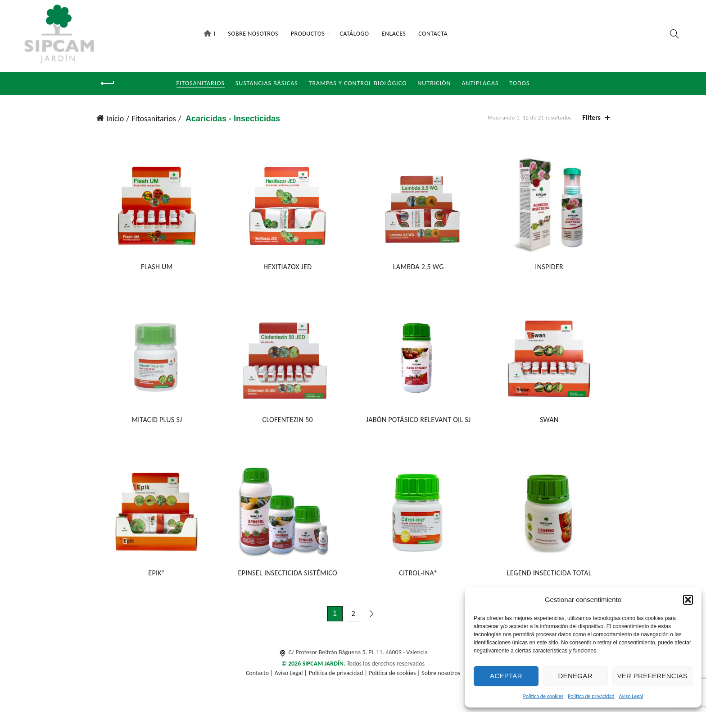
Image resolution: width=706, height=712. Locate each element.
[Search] (674, 34)
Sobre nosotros (440, 675)
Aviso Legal (631, 696)
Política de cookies (543, 696)
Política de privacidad (591, 696)
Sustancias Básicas (266, 83)
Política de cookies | (395, 675)
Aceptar (506, 676)
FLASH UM (156, 267)
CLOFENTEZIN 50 (287, 421)
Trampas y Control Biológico (358, 83)
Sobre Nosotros (253, 33)
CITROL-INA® (418, 575)
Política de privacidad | (339, 675)
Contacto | (260, 675)
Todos (519, 83)
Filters (592, 117)
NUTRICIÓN (434, 83)
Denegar (575, 676)
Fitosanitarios (200, 83)
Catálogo (354, 33)
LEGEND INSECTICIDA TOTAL (550, 575)
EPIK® (155, 575)
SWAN (550, 421)
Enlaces (394, 33)
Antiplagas (480, 83)
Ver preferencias (652, 676)
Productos (308, 33)
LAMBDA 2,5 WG (419, 267)
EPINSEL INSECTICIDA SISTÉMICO (287, 575)
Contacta (433, 33)
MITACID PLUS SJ (155, 421)
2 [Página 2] (353, 615)
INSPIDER (550, 267)
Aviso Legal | (291, 675)
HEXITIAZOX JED (287, 267)
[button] (687, 599)
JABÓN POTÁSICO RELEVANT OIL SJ (419, 421)
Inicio (115, 119)
